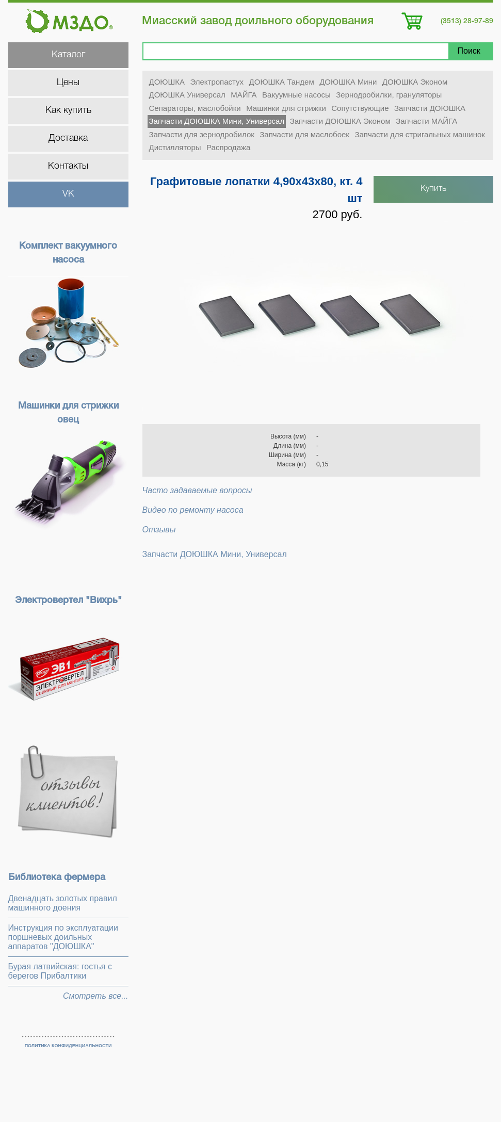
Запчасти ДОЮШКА (429, 108)
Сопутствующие (360, 108)
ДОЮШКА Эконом (414, 81)
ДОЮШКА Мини (348, 81)
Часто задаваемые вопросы (197, 490)
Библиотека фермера (56, 877)
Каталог (68, 55)
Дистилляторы (175, 147)
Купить (433, 188)
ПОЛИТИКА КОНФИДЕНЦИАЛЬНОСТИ (68, 1045)
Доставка (68, 138)
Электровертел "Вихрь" (68, 600)
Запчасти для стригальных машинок (419, 134)
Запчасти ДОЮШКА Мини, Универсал (217, 121)
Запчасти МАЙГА (426, 121)
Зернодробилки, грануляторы (389, 94)
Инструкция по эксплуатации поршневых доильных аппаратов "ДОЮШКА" (63, 937)
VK (68, 194)
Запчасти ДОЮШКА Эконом (340, 121)
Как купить (68, 110)
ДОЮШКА (167, 81)
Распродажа (228, 147)
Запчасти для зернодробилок (201, 134)
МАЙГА (243, 94)
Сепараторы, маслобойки (195, 108)
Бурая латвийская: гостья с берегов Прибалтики (60, 971)
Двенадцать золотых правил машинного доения (62, 903)
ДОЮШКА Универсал (187, 94)
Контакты (68, 166)
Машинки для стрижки (286, 108)
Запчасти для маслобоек (304, 134)
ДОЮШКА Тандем (281, 81)
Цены (68, 82)
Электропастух (217, 81)
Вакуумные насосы (296, 94)
